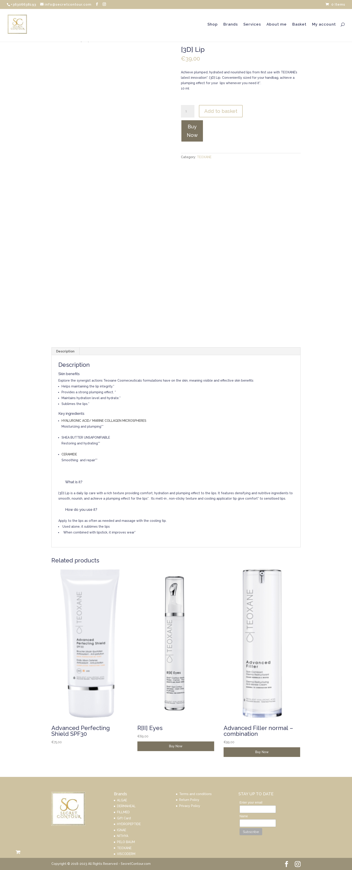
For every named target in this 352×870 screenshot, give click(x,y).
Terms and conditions (195, 794)
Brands (230, 24)
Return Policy (189, 800)
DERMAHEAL (126, 806)
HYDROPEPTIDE (129, 824)
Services (252, 24)
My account (324, 24)
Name (244, 816)
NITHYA (122, 836)
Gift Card (124, 818)
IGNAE (121, 830)
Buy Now (192, 131)
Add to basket (220, 111)
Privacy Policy (189, 806)
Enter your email (251, 802)
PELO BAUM (126, 842)
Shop (212, 24)
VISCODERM (126, 854)
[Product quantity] (187, 111)
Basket (299, 24)
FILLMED (123, 812)
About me (276, 24)
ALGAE (122, 800)
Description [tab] (65, 351)
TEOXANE (204, 157)
